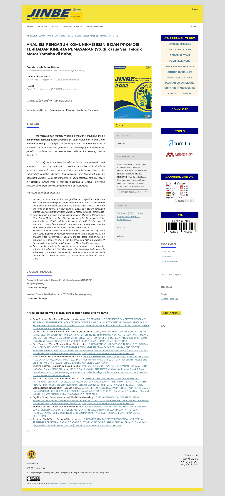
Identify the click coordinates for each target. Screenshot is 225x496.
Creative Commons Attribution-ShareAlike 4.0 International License (70, 483)
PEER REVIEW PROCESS (180, 66)
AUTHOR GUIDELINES (179, 72)
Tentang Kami (71, 26)
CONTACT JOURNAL (180, 93)
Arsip (54, 26)
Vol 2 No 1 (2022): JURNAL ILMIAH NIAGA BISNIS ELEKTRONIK (78, 36)
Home (30, 26)
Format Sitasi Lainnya (130, 192)
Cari (192, 26)
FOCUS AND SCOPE (180, 49)
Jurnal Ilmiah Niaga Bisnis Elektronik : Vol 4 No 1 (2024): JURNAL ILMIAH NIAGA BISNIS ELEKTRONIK (83, 353)
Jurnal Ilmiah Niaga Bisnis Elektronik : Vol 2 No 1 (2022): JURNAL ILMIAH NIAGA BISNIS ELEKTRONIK (92, 385)
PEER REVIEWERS (179, 60)
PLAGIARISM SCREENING (180, 82)
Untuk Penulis (167, 256)
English (164, 294)
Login (195, 9)
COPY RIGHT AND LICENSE (179, 88)
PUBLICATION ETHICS (179, 77)
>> (33, 430)
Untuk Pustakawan (169, 261)
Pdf (120, 125)
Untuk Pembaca (168, 251)
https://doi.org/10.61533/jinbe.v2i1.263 (52, 100)
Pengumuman (94, 26)
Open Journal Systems (172, 274)
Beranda (32, 36)
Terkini (42, 26)
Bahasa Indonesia (169, 299)
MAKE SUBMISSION (180, 44)
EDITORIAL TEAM (180, 55)
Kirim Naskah (171, 313)
